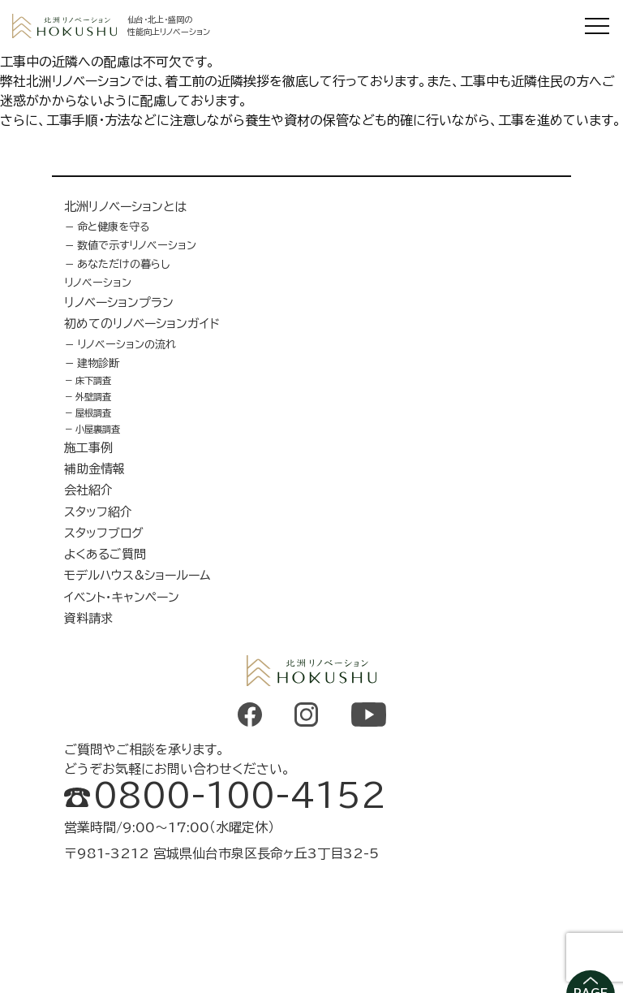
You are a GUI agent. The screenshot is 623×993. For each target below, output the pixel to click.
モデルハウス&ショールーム (137, 575)
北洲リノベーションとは (125, 207)
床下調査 (93, 380)
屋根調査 (93, 412)
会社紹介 (88, 490)
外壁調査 (93, 396)
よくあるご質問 (105, 554)
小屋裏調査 (97, 429)
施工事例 (88, 448)
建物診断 (98, 363)
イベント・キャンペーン (121, 597)
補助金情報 (94, 469)
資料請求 (88, 618)
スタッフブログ (104, 533)
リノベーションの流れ (126, 344)
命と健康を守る (113, 226)
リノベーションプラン (119, 302)
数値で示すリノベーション (136, 245)
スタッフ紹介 (98, 512)
